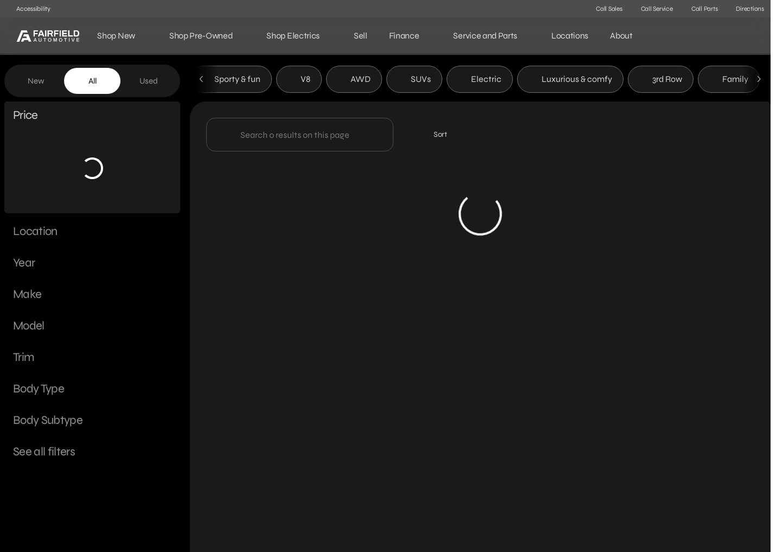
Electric (479, 80)
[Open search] (745, 36)
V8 (299, 80)
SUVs (414, 80)
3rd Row (660, 80)
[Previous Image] (202, 81)
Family (728, 80)
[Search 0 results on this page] (299, 136)
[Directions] (745, 8)
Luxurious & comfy (570, 80)
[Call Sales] (604, 8)
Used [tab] (148, 81)
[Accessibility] (28, 8)
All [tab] (92, 81)
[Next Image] (759, 81)
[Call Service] (652, 8)
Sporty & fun (230, 80)
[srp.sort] (434, 136)
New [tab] (36, 81)
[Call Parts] (699, 8)
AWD (354, 80)
